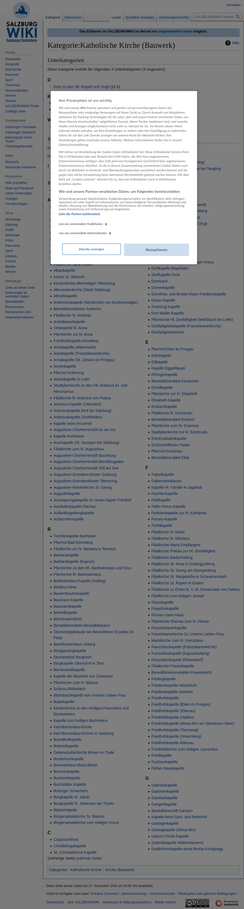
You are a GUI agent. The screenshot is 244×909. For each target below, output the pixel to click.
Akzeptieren (156, 249)
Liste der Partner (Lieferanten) (79, 214)
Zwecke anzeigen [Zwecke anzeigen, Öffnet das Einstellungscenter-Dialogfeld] (91, 249)
